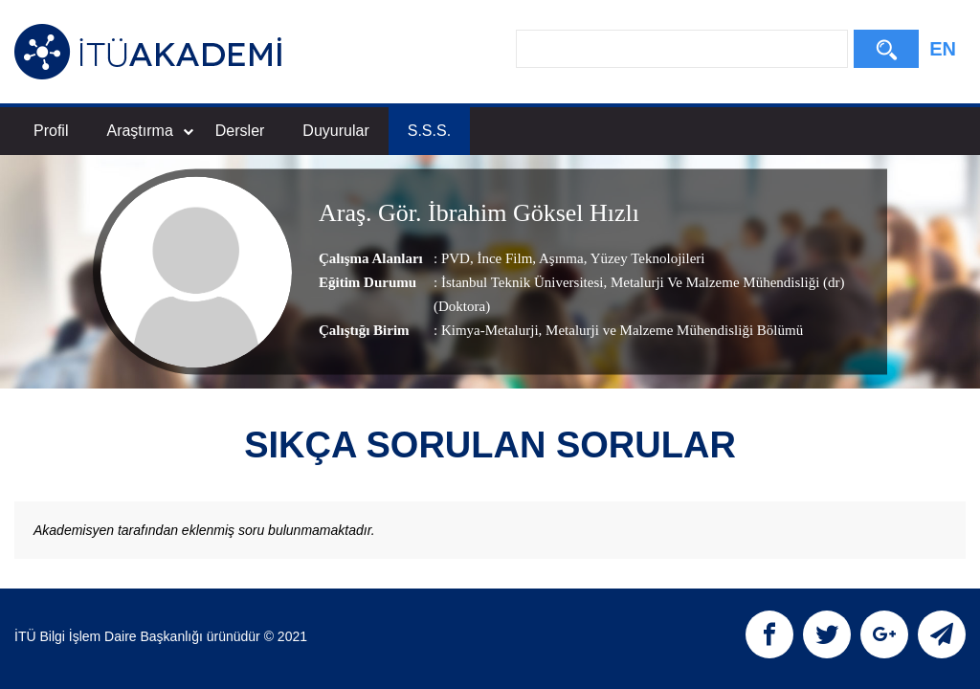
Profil (50, 130)
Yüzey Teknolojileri (645, 259)
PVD (455, 259)
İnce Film (503, 259)
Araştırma (149, 130)
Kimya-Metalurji (490, 331)
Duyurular (335, 130)
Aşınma (560, 259)
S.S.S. (429, 130)
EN (942, 48)
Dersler (240, 130)
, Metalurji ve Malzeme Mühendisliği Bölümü (671, 331)
